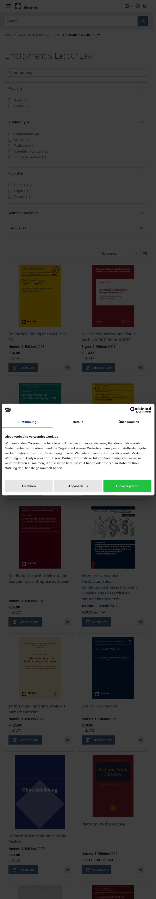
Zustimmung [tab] (27, 422)
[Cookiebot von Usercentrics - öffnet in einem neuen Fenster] (133, 410)
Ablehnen (28, 486)
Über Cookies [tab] (129, 422)
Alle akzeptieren (127, 486)
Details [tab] (78, 422)
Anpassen (78, 486)
